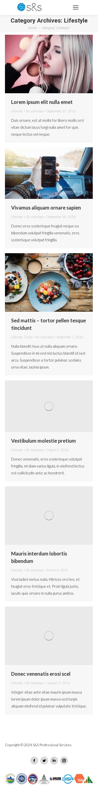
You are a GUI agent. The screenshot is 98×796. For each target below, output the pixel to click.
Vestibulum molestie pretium (43, 441)
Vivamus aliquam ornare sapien (46, 208)
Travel (28, 337)
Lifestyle (17, 111)
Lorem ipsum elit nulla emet (42, 102)
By (34, 111)
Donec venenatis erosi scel (40, 674)
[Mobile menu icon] (76, 7)
